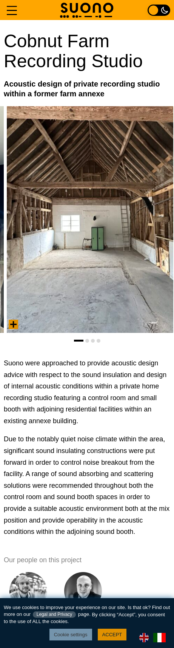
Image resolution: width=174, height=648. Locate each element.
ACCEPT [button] (112, 634)
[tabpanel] (90, 219)
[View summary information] (13, 324)
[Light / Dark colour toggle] (159, 10)
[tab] (78, 341)
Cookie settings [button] (71, 634)
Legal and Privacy (54, 614)
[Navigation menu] (12, 10)
